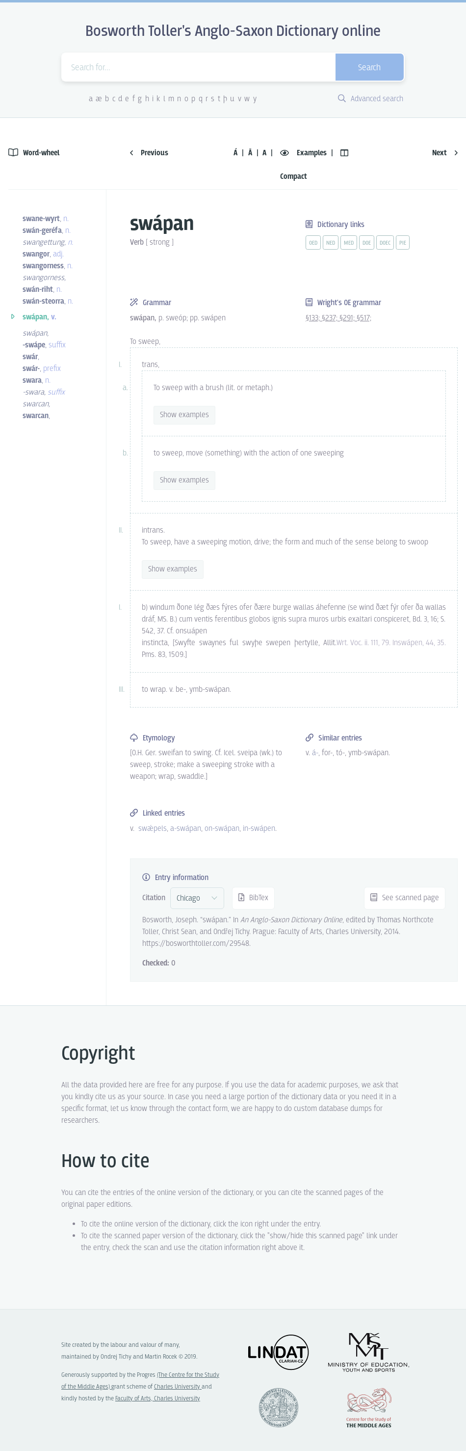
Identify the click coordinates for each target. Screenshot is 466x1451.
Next (445, 153)
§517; (364, 318)
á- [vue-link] (315, 753)
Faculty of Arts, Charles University (157, 1398)
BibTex (253, 898)
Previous (149, 153)
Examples (304, 153)
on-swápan (222, 829)
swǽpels (152, 829)
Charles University (178, 1387)
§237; (330, 318)
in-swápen (259, 829)
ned (330, 243)
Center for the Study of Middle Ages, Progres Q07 (368, 1407)
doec (385, 243)
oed (313, 243)
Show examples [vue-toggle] (184, 415)
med (349, 243)
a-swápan (185, 829)
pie (402, 243)
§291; (348, 318)
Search (369, 68)
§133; (314, 318)
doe (366, 243)
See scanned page (404, 898)
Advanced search (370, 99)
